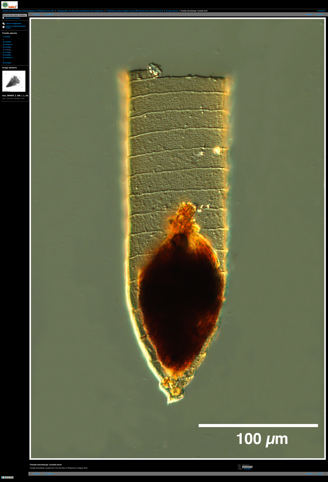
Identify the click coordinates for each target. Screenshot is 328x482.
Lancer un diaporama (13, 23)
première (37, 14)
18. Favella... (7, 42)
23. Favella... (7, 55)
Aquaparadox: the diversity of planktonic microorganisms (80, 11)
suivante (309, 14)
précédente (49, 14)
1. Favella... (7, 36)
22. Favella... (7, 52)
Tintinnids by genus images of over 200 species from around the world (134, 11)
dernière (320, 14)
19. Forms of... (8, 44)
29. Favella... (7, 63)
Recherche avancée (13, 18)
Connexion (321, 11)
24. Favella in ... (8, 57)
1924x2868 (247, 469)
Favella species (172, 11)
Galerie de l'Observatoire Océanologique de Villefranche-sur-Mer (28, 11)
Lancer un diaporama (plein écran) (16, 27)
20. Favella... (7, 47)
